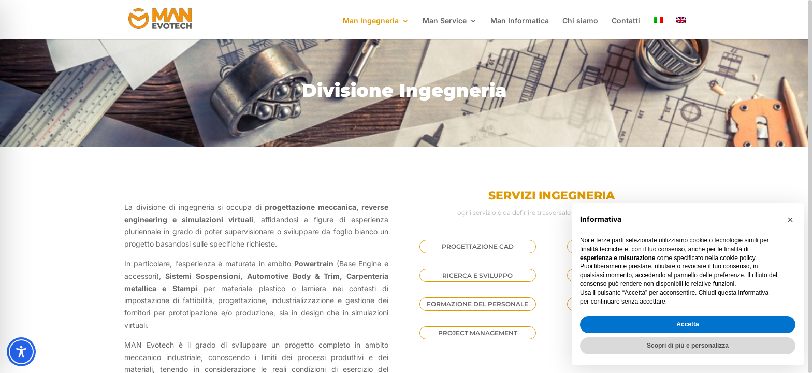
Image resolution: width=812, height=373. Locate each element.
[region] (406, 186)
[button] (790, 219)
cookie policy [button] (737, 258)
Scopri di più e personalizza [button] (688, 345)
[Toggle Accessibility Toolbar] (21, 351)
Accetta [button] (687, 324)
